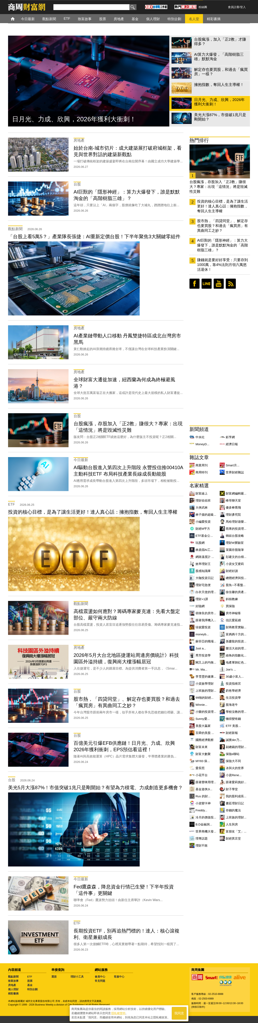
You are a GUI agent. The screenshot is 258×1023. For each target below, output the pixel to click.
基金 (29, 985)
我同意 (179, 1013)
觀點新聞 (13, 976)
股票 (29, 980)
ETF (29, 976)
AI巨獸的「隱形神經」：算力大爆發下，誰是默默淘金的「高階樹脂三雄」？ (222, 245)
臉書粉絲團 (194, 284)
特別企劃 (32, 989)
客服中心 (119, 976)
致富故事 (13, 980)
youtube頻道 (219, 284)
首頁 (16, 18)
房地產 (12, 985)
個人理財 (13, 989)
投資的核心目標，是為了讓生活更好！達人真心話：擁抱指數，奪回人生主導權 (222, 206)
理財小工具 (77, 976)
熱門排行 (199, 140)
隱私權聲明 (118, 1013)
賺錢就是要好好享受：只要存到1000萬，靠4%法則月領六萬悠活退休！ (222, 265)
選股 (54, 976)
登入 (243, 7)
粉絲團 (203, 7)
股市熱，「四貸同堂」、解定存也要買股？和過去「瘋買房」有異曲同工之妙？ (222, 226)
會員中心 (100, 976)
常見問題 (100, 980)
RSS (231, 284)
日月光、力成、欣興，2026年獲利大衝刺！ (74, 119)
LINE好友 (207, 284)
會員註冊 (233, 7)
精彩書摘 (13, 993)
